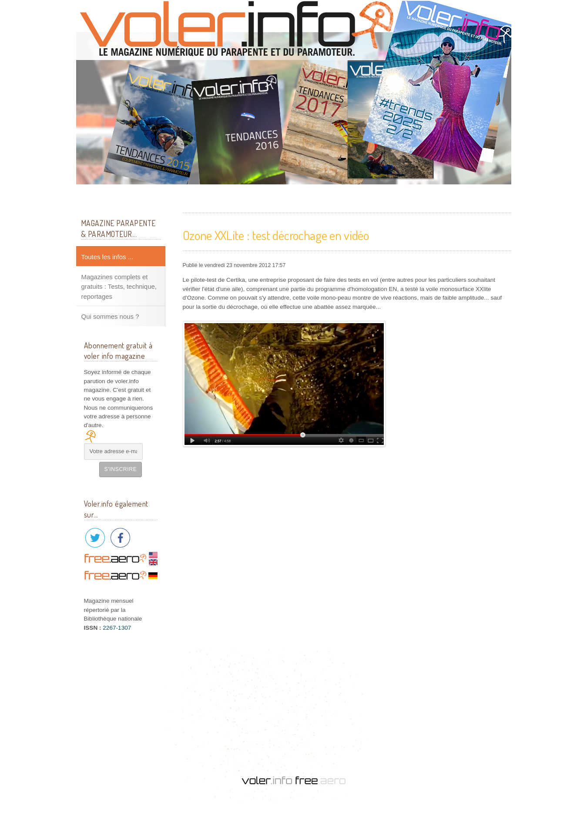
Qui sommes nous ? (110, 316)
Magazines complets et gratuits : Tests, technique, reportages (119, 286)
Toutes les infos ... (107, 257)
